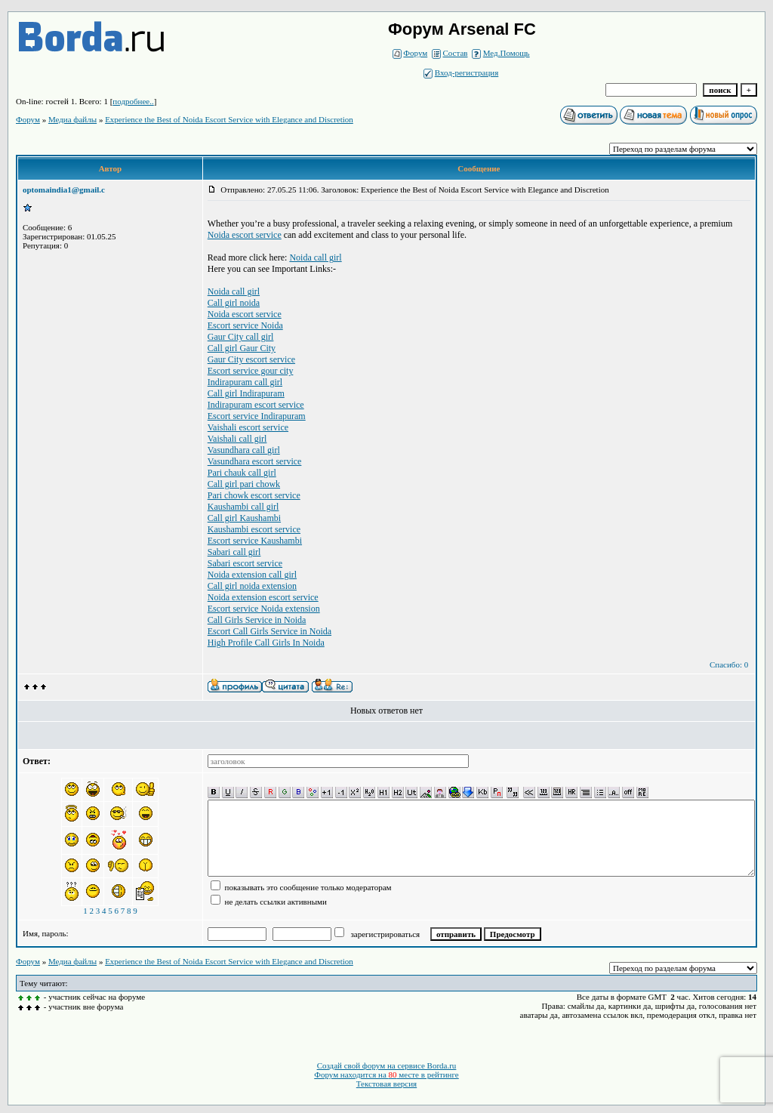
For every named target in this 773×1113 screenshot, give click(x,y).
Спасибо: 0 (729, 664)
